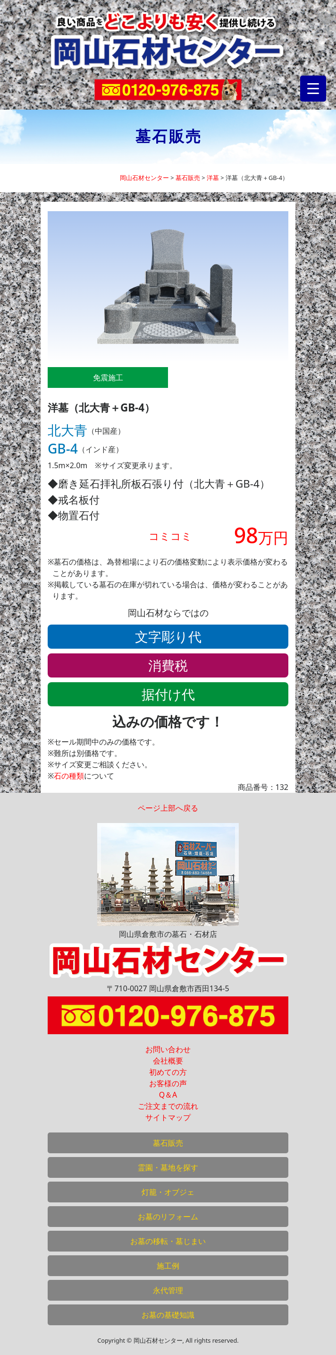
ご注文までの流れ (168, 1106)
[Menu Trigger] (313, 89)
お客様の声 (168, 1083)
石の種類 (69, 776)
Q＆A (168, 1094)
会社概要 (168, 1060)
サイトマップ (168, 1117)
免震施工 (108, 377)
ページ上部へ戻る (168, 808)
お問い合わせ (168, 1049)
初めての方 (168, 1072)
